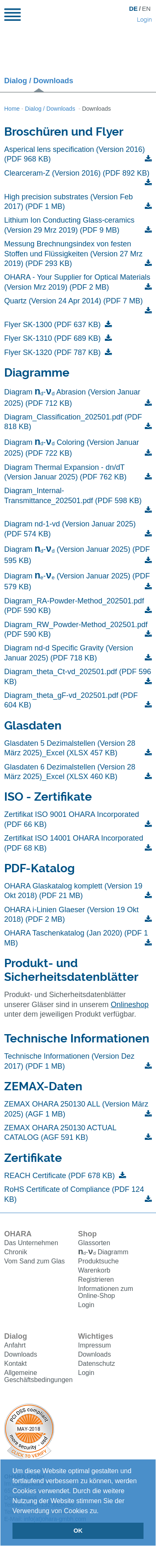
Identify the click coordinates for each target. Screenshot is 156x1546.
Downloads (20, 1355)
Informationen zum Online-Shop (106, 1293)
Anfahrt (15, 1346)
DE (133, 8)
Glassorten (94, 1242)
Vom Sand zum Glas (34, 1261)
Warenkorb (94, 1271)
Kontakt (15, 1364)
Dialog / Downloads (38, 81)
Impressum (94, 1346)
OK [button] (78, 1530)
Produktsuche (98, 1262)
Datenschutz (96, 1364)
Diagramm (103, 1252)
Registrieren (96, 1280)
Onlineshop (130, 1004)
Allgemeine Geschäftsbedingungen (38, 1377)
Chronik (15, 1252)
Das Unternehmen (31, 1242)
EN (146, 8)
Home (12, 108)
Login (144, 19)
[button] (101, 1511)
